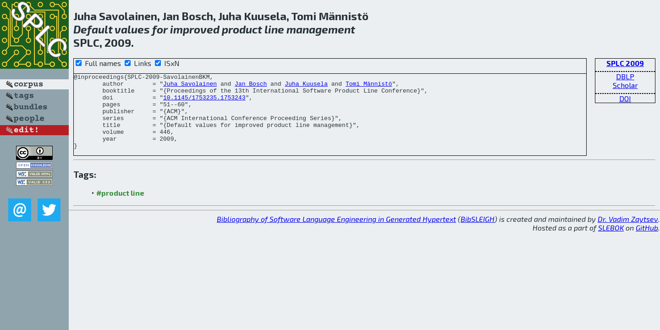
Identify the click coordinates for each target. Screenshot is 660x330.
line (274, 29)
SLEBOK (611, 242)
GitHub (647, 242)
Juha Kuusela (306, 86)
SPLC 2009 (625, 63)
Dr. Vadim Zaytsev (628, 234)
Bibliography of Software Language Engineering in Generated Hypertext (336, 234)
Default (93, 29)
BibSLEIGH (478, 234)
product (242, 29)
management (320, 29)
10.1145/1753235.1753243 (204, 103)
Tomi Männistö (369, 86)
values (132, 29)
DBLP (625, 76)
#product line (120, 208)
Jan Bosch (251, 86)
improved (195, 29)
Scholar (625, 85)
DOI (625, 98)
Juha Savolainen (190, 86)
